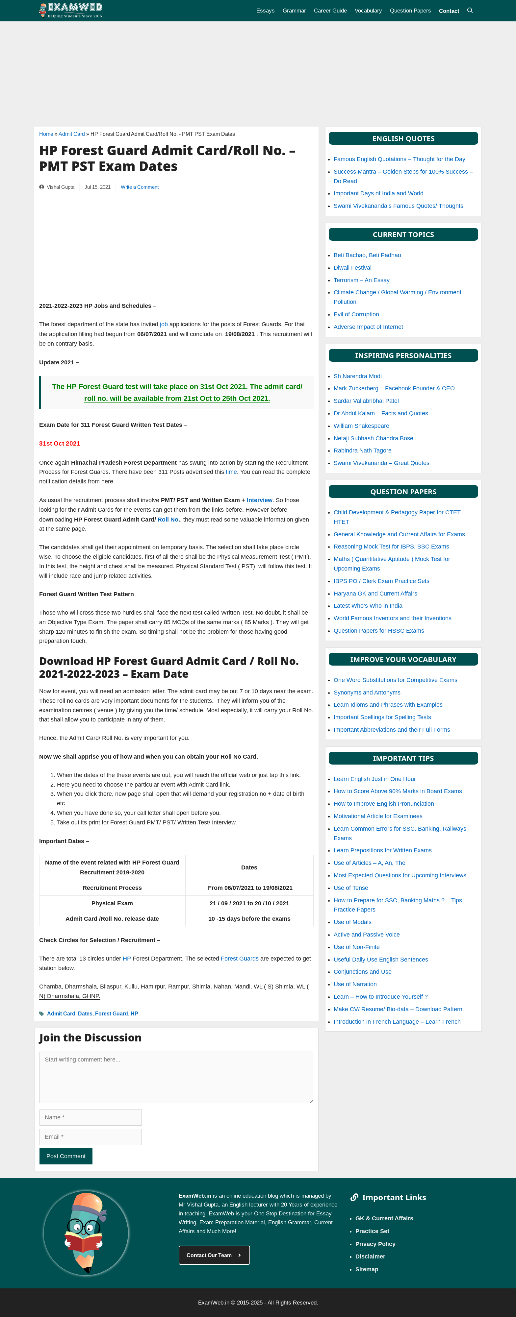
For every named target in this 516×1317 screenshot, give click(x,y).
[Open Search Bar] (470, 10)
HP (127, 958)
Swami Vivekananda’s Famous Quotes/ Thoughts (398, 206)
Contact (449, 10)
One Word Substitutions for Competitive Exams (395, 680)
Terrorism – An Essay (362, 280)
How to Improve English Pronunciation (384, 803)
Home (46, 134)
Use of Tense (351, 888)
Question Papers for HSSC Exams (379, 630)
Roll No (168, 519)
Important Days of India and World (379, 193)
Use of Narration (355, 984)
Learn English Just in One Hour (375, 779)
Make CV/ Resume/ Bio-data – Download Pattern (398, 1009)
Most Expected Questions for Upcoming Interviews (400, 875)
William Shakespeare (361, 426)
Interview (259, 500)
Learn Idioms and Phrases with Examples (388, 704)
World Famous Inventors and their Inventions (393, 618)
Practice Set (372, 1231)
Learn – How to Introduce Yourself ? (381, 996)
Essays (265, 10)
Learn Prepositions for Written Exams (383, 850)
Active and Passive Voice (367, 934)
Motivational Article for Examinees (378, 816)
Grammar (294, 10)
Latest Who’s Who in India (368, 605)
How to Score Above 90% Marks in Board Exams (398, 791)
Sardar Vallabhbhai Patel (366, 401)
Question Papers (410, 10)
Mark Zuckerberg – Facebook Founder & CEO (394, 388)
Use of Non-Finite (357, 947)
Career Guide (330, 10)
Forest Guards (240, 958)
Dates (85, 1013)
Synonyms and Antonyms (367, 692)
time (231, 472)
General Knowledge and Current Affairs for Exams (399, 534)
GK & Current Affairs (384, 1218)
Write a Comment (140, 187)
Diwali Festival (353, 267)
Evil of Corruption (356, 314)
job (163, 324)
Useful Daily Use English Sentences (381, 959)
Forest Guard (111, 1013)
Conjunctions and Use (363, 971)
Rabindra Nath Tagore (363, 450)
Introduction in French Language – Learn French (397, 1021)
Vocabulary (368, 10)
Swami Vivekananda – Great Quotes (381, 463)
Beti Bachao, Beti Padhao (367, 255)
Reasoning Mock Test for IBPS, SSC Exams (391, 546)
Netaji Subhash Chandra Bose (373, 438)
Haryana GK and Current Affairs (375, 593)
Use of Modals (353, 922)
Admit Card (72, 134)
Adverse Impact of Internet (368, 327)
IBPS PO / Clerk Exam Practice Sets (381, 581)
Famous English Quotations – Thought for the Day (399, 159)
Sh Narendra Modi (358, 376)
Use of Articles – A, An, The (369, 863)
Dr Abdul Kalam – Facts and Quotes (381, 413)
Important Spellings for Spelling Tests (382, 717)
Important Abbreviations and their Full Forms (392, 729)
